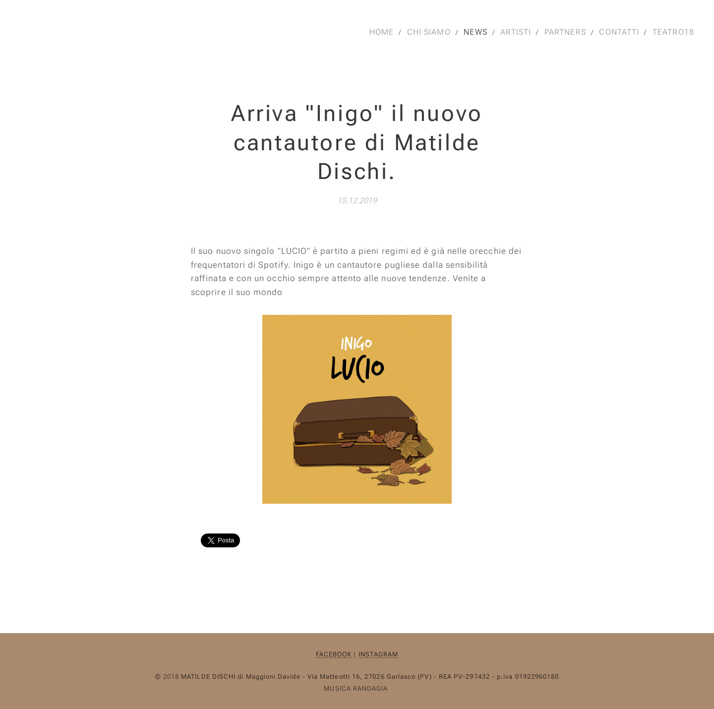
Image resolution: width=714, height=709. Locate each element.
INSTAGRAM (378, 654)
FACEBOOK (334, 654)
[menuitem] (380, 32)
